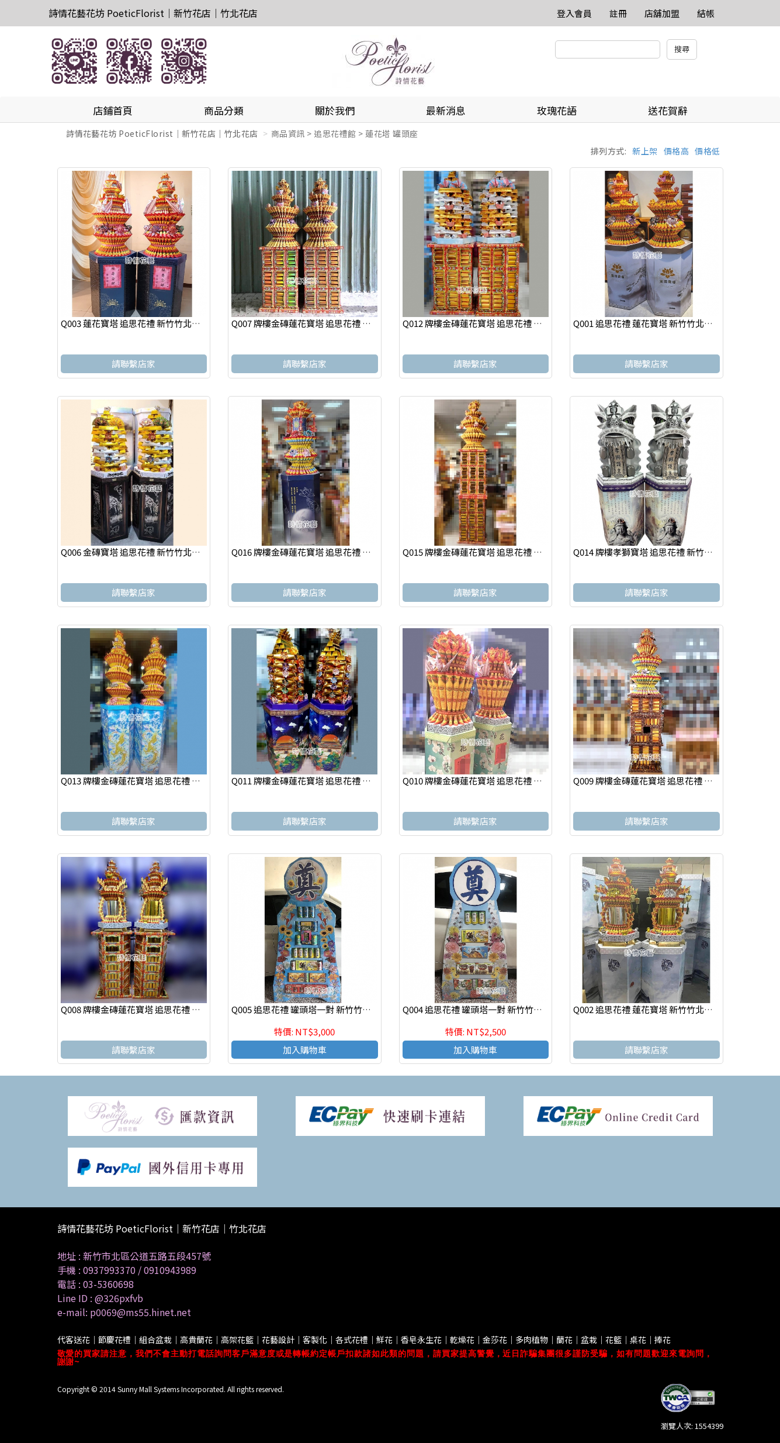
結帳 (706, 13)
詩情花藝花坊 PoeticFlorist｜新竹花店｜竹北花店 (153, 13)
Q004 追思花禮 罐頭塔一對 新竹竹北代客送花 (490, 1009)
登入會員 (574, 13)
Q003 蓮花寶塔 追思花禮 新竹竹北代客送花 (144, 323)
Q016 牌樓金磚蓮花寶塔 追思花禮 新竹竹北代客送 (327, 552)
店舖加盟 (662, 13)
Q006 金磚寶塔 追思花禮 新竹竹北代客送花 (144, 552)
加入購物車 (305, 1049)
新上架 (645, 151)
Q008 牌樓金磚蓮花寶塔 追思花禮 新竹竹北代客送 (157, 1009)
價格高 (676, 151)
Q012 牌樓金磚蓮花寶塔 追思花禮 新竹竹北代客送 (499, 323)
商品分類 (224, 110)
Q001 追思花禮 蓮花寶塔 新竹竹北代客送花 (656, 323)
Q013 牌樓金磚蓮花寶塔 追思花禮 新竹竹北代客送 (157, 780)
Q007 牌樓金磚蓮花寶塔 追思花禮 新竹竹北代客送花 (331, 323)
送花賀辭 (668, 110)
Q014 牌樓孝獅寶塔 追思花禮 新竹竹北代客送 (660, 552)
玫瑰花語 (557, 110)
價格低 (707, 151)
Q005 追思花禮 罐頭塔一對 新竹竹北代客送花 (318, 1009)
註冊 (618, 13)
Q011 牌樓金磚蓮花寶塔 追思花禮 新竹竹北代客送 (327, 780)
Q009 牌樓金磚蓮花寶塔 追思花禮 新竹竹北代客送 (669, 780)
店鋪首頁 (113, 110)
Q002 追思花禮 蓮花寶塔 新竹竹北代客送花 (656, 1009)
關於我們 (335, 110)
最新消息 (446, 110)
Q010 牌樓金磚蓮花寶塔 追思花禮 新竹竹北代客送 (499, 780)
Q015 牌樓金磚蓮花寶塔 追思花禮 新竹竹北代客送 (499, 552)
